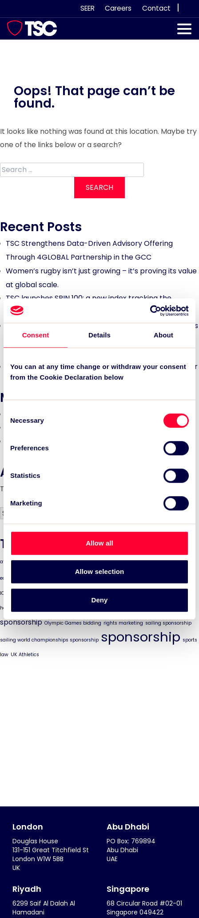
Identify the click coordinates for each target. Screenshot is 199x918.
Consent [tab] (35, 335)
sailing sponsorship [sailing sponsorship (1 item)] (168, 623)
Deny (99, 600)
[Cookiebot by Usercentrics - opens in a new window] (150, 311)
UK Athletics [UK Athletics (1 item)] (25, 654)
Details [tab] (99, 335)
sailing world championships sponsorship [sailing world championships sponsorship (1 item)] (49, 640)
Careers (118, 8)
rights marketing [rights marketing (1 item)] (123, 623)
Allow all (99, 543)
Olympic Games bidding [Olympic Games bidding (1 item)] (72, 623)
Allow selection (99, 571)
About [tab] (163, 335)
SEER (87, 8)
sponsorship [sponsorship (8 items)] (140, 637)
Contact (156, 8)
